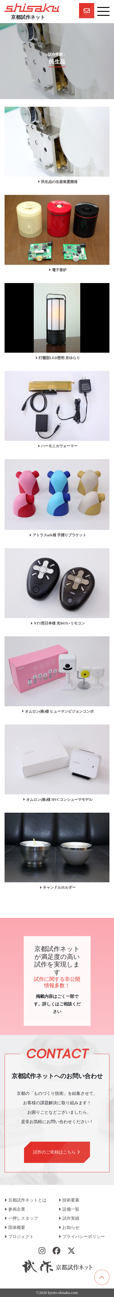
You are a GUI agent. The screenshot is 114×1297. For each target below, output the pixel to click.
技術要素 (69, 1200)
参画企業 (15, 1209)
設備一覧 (69, 1209)
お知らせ (69, 1227)
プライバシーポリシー (82, 1236)
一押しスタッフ (21, 1218)
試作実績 (69, 1218)
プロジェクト (19, 1236)
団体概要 (15, 1227)
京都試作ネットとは (26, 1200)
